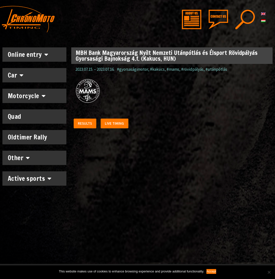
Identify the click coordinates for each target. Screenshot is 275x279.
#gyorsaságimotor (132, 69)
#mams (173, 69)
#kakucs (157, 69)
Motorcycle (27, 95)
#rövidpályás (192, 69)
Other (19, 157)
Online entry (28, 54)
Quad (14, 116)
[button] (86, 124)
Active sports (30, 178)
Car (16, 75)
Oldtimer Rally (27, 137)
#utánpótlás (216, 69)
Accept (211, 271)
